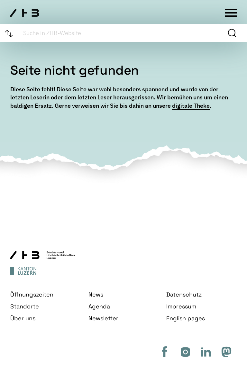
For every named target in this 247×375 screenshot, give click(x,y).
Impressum (181, 306)
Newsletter (103, 318)
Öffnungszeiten (31, 294)
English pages (185, 318)
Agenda (99, 306)
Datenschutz (184, 294)
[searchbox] (122, 33)
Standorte (24, 306)
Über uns (22, 318)
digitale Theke (191, 105)
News (95, 294)
